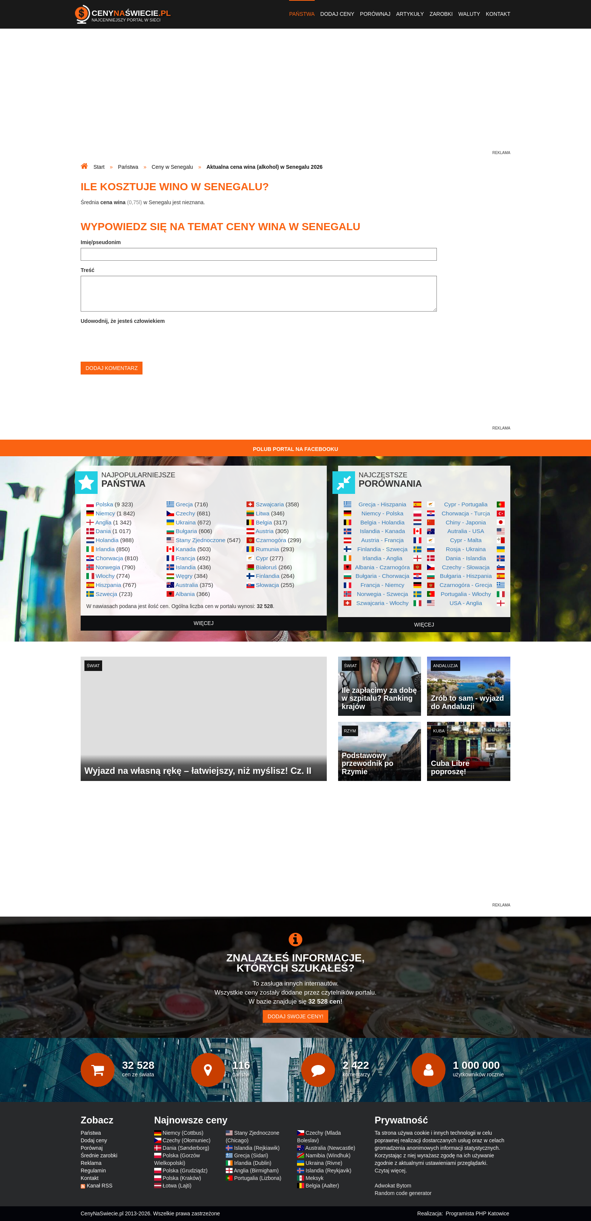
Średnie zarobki (99, 1155)
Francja (185, 558)
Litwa (262, 513)
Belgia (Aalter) (322, 1186)
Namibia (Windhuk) (328, 1155)
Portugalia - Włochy (466, 594)
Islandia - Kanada (382, 531)
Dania (103, 531)
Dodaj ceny (337, 14)
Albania (184, 594)
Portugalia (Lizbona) (257, 1178)
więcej (204, 623)
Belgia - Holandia (382, 522)
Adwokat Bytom (393, 1186)
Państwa (302, 14)
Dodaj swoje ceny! (295, 1016)
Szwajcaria (270, 504)
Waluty (469, 14)
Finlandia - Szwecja (382, 549)
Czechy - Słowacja (466, 567)
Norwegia (108, 567)
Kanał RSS (99, 1186)
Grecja (184, 504)
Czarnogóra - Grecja (465, 585)
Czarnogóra (271, 540)
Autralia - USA (465, 531)
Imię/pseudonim (101, 242)
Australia (186, 585)
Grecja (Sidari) (251, 1155)
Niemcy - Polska (382, 513)
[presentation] (138, 341)
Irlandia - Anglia (383, 558)
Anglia (103, 522)
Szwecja (106, 594)
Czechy (185, 513)
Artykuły (410, 14)
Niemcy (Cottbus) (183, 1133)
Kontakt (498, 14)
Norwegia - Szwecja (382, 594)
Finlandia (267, 576)
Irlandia (105, 549)
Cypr (262, 558)
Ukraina (186, 522)
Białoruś (266, 567)
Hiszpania (108, 585)
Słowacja (267, 585)
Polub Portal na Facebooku (295, 449)
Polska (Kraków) (182, 1178)
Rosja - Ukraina (466, 549)
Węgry (184, 576)
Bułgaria (186, 531)
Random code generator (403, 1193)
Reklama (91, 1163)
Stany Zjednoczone (200, 540)
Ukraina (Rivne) (324, 1163)
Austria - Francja (382, 540)
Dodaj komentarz (112, 368)
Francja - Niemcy (382, 585)
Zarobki (441, 14)
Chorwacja (109, 558)
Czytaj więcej (390, 1171)
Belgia (264, 522)
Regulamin (93, 1171)
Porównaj (375, 14)
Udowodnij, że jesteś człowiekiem (123, 321)
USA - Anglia (466, 603)
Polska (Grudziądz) (185, 1171)
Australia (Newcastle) (330, 1148)
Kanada (186, 549)
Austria (265, 531)
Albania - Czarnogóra (382, 567)
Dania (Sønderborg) (186, 1148)
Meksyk (314, 1178)
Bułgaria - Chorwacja (382, 576)
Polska (104, 504)
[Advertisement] (295, 96)
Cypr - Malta (466, 540)
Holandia (107, 540)
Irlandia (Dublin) (252, 1163)
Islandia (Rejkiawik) (257, 1148)
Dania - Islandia (466, 558)
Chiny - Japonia (466, 522)
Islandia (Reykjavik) (328, 1171)
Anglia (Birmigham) (256, 1171)
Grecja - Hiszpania (382, 504)
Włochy (105, 576)
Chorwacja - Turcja (466, 513)
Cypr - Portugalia (465, 504)
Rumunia (267, 549)
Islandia (186, 567)
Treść (88, 270)
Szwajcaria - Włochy (382, 603)
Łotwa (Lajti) (177, 1186)
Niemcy (105, 513)
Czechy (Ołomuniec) (187, 1140)
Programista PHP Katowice (477, 1213)
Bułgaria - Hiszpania (466, 576)
